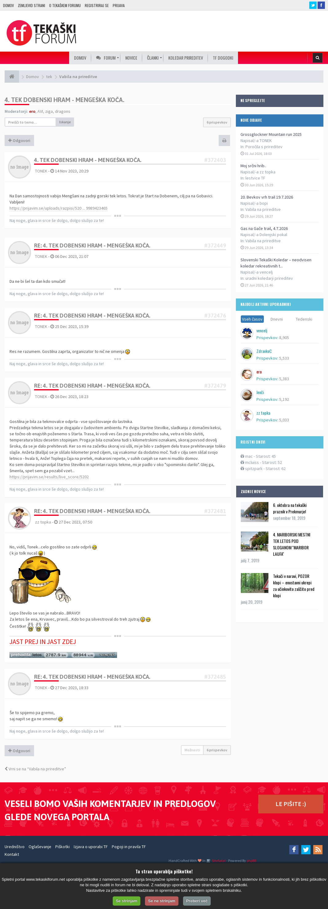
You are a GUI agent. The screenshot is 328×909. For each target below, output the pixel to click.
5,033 (284, 420)
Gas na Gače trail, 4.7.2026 (264, 228)
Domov (8, 5)
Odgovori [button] (19, 140)
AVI (40, 111)
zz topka (43, 522)
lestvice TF (255, 178)
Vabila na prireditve (263, 209)
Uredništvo (15, 846)
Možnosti (192, 750)
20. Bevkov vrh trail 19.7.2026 (266, 197)
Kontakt (12, 854)
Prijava (119, 5)
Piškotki (62, 846)
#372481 (215, 511)
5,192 (284, 399)
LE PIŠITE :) (290, 804)
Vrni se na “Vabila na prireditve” (35, 769)
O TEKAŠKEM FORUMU (65, 5)
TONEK (41, 171)
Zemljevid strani (31, 5)
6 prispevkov (217, 122)
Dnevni (277, 319)
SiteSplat (218, 860)
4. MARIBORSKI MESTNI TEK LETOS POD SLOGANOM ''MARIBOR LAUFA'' (291, 544)
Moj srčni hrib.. (253, 165)
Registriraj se (97, 5)
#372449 (215, 245)
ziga (49, 111)
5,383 (284, 378)
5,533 (284, 358)
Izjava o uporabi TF (91, 846)
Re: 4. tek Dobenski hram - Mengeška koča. (92, 245)
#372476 (215, 315)
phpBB (251, 860)
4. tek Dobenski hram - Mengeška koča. (64, 99)
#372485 (215, 677)
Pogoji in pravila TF (129, 846)
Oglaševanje (40, 846)
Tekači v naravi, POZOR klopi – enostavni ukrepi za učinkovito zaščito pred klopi (293, 586)
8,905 (284, 337)
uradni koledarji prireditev (269, 278)
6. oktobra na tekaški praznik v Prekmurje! (290, 508)
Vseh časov (252, 319)
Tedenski (304, 319)
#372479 (215, 385)
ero (32, 111)
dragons (62, 111)
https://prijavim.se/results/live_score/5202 (49, 477)
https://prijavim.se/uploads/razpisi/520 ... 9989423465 (58, 208)
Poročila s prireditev (264, 146)
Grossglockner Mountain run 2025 (271, 134)
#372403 (215, 160)
